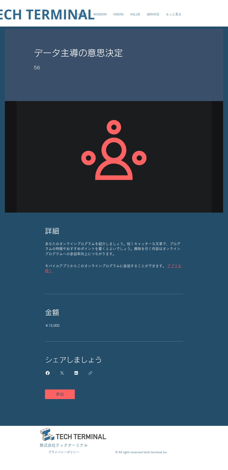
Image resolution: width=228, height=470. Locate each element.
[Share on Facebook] (47, 373)
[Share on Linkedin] (76, 373)
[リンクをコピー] (90, 373)
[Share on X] (62, 373)
